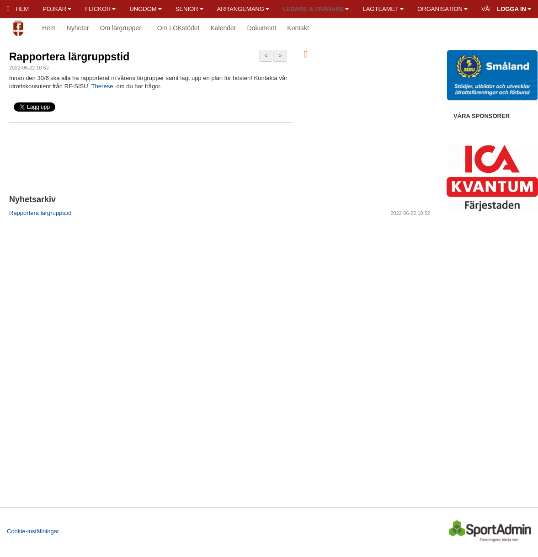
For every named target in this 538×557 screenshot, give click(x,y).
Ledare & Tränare (316, 8)
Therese (102, 86)
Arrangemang (243, 8)
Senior (189, 8)
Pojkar (57, 8)
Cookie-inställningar (33, 531)
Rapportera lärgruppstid (69, 57)
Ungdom (145, 8)
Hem (18, 8)
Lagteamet (383, 8)
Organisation (442, 8)
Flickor (100, 8)
